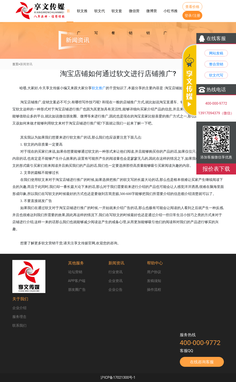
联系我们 (19, 325)
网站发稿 (216, 53)
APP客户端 (76, 281)
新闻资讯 (26, 64)
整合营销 (216, 64)
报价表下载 (216, 169)
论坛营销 (75, 272)
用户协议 (154, 272)
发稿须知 (154, 281)
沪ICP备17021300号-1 (117, 377)
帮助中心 (155, 263)
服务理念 (19, 317)
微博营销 (151, 15)
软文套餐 (116, 15)
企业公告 (115, 289)
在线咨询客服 (202, 362)
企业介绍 (19, 308)
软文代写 (99, 15)
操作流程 (154, 289)
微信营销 (134, 15)
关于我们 (20, 299)
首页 (68, 15)
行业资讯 (115, 272)
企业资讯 (115, 281)
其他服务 (76, 263)
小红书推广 (171, 15)
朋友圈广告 (77, 289)
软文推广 (82, 15)
